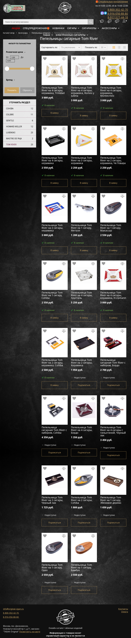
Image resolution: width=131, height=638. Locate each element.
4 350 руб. (55, 439)
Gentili (10, 120)
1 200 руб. (84, 236)
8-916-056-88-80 (114, 13)
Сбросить (27, 90)
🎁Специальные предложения (112, 1)
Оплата (124, 611)
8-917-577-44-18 (118, 17)
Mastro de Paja (14, 138)
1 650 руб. (113, 509)
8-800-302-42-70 (118, 9)
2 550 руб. (55, 169)
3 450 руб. (113, 441)
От (7, 57)
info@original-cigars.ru (13, 608)
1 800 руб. (84, 509)
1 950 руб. (84, 371)
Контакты (123, 608)
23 (32, 132)
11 (32, 114)
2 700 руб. (113, 371)
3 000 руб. (55, 99)
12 (32, 108)
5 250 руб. (84, 304)
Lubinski (10, 132)
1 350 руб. (84, 439)
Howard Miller (14, 126)
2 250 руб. (84, 169)
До (22, 57)
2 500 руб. (55, 371)
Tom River (11, 144)
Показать (11, 90)
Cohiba (9, 108)
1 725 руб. (55, 509)
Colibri (10, 114)
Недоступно (78, 377)
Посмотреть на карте (29, 631)
